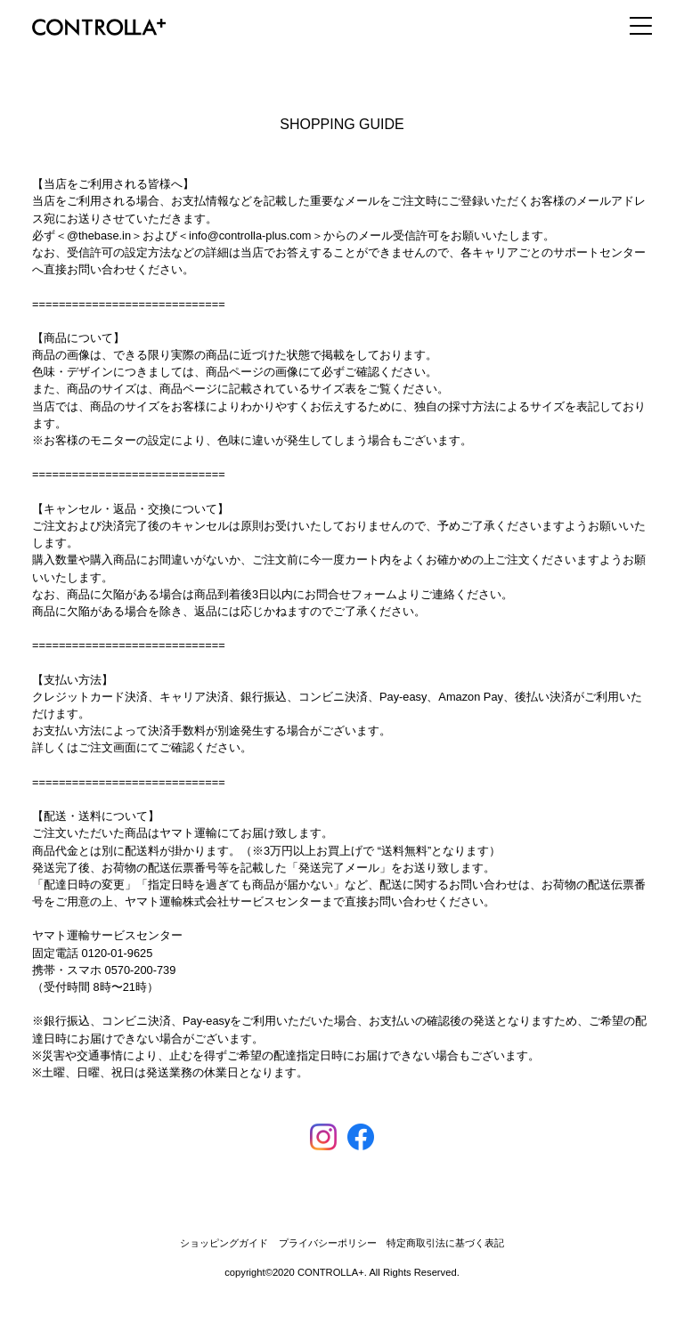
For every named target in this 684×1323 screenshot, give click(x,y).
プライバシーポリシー (328, 1243)
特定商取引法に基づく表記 (445, 1243)
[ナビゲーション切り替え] (633, 26)
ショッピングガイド (224, 1243)
